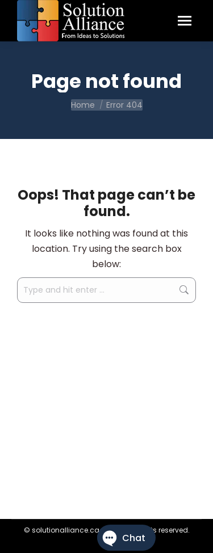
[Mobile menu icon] (184, 21)
